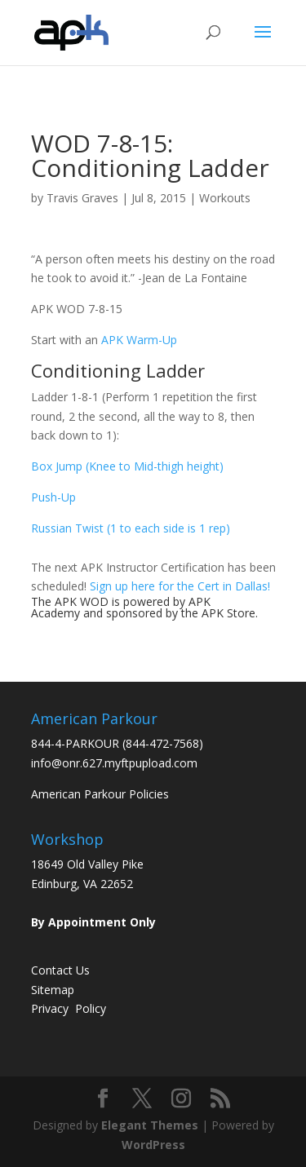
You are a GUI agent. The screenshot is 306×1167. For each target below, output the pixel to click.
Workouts (225, 198)
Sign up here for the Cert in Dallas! (180, 586)
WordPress (153, 1144)
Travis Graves (82, 198)
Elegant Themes (149, 1125)
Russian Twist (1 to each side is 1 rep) (130, 528)
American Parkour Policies (100, 794)
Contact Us (60, 970)
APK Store (228, 613)
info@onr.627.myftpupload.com (114, 763)
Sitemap (52, 989)
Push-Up (53, 497)
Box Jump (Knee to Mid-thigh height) (127, 466)
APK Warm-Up (139, 339)
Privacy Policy (68, 1008)
